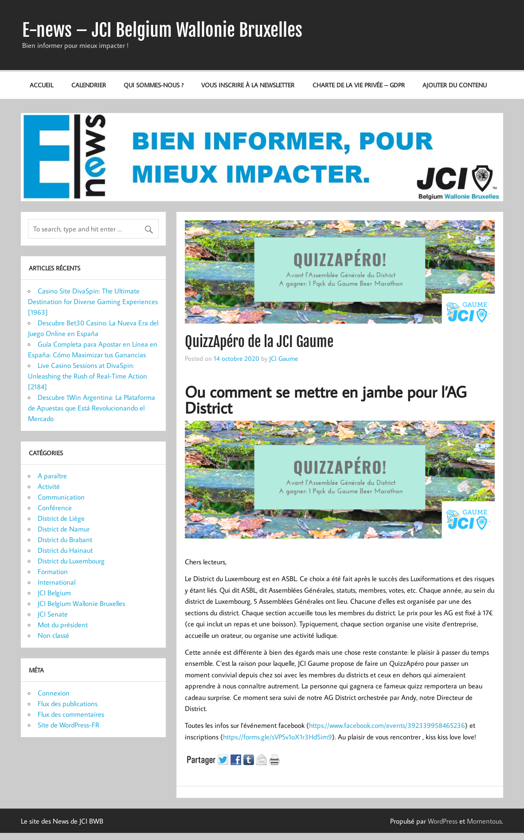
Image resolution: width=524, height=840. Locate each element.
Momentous (484, 821)
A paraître (52, 475)
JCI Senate (53, 613)
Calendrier (88, 85)
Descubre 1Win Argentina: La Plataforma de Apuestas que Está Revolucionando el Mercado (91, 408)
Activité (49, 486)
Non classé (53, 635)
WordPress (443, 821)
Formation (53, 571)
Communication (61, 496)
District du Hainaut (65, 550)
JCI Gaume (283, 358)
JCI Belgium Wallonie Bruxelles (81, 603)
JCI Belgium (54, 592)
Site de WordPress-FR (68, 724)
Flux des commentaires (71, 714)
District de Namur (64, 528)
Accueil (41, 85)
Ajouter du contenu (454, 85)
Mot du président (63, 624)
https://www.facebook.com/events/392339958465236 (387, 725)
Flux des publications (68, 703)
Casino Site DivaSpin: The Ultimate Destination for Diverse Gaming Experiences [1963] (93, 301)
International (56, 582)
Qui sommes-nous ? (154, 85)
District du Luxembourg (71, 560)
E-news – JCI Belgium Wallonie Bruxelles (162, 30)
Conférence (55, 507)
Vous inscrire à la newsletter (247, 85)
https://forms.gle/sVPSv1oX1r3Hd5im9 (277, 736)
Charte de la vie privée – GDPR (359, 85)
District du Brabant (65, 539)
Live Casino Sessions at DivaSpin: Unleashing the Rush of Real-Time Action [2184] (87, 376)
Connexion (54, 692)
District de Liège (61, 518)
